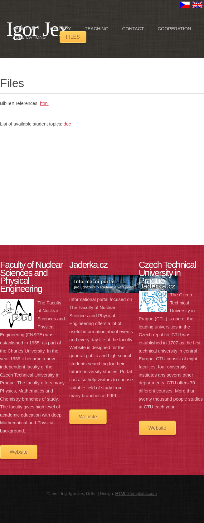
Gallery (60, 28)
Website (19, 452)
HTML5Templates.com (136, 493)
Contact (133, 28)
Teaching (97, 28)
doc (67, 123)
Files (73, 37)
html (44, 103)
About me (24, 28)
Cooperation (174, 28)
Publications (29, 37)
